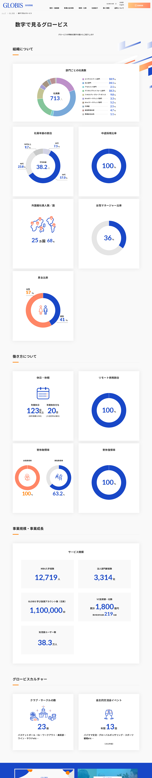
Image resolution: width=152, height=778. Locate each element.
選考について (119, 8)
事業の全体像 (69, 8)
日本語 (121, 2)
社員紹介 (95, 8)
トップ (4, 13)
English (122, 5)
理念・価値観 (54, 8)
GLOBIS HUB (110, 4)
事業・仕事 (83, 8)
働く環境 (106, 8)
